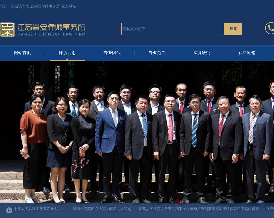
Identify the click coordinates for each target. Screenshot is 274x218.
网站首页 (22, 53)
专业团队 (112, 53)
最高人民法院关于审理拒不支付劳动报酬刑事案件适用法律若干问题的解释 (199, 209)
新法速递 (246, 53)
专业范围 (157, 53)
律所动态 (67, 53)
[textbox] (172, 29)
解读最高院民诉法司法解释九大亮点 (102, 209)
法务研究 (201, 53)
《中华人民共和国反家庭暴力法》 (38, 209)
